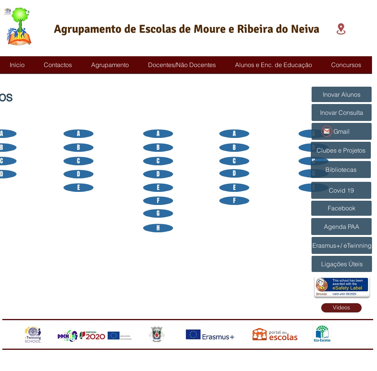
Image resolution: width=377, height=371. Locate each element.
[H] (158, 228)
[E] (78, 187)
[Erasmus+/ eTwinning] (342, 245)
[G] (158, 213)
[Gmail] (342, 131)
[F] (158, 200)
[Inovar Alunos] (342, 94)
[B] (78, 147)
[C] (78, 161)
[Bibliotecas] (341, 169)
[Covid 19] (341, 190)
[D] (78, 174)
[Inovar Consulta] (342, 112)
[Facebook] (341, 208)
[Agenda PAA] (341, 226)
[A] (78, 133)
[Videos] (341, 307)
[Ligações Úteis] (342, 264)
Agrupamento (88, 29)
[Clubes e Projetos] (341, 150)
